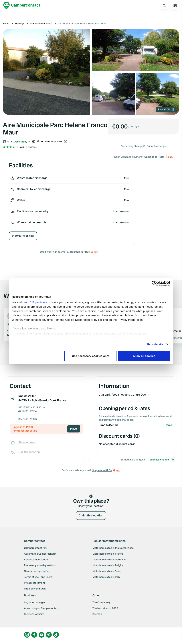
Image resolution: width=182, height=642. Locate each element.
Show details (154, 344)
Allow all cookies (144, 355)
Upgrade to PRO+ (80, 251)
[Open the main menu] (175, 5)
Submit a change (156, 146)
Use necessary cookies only (90, 355)
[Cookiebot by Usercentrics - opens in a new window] (154, 283)
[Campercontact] (22, 5)
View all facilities (23, 236)
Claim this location (91, 515)
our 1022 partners (35, 302)
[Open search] (164, 5)
